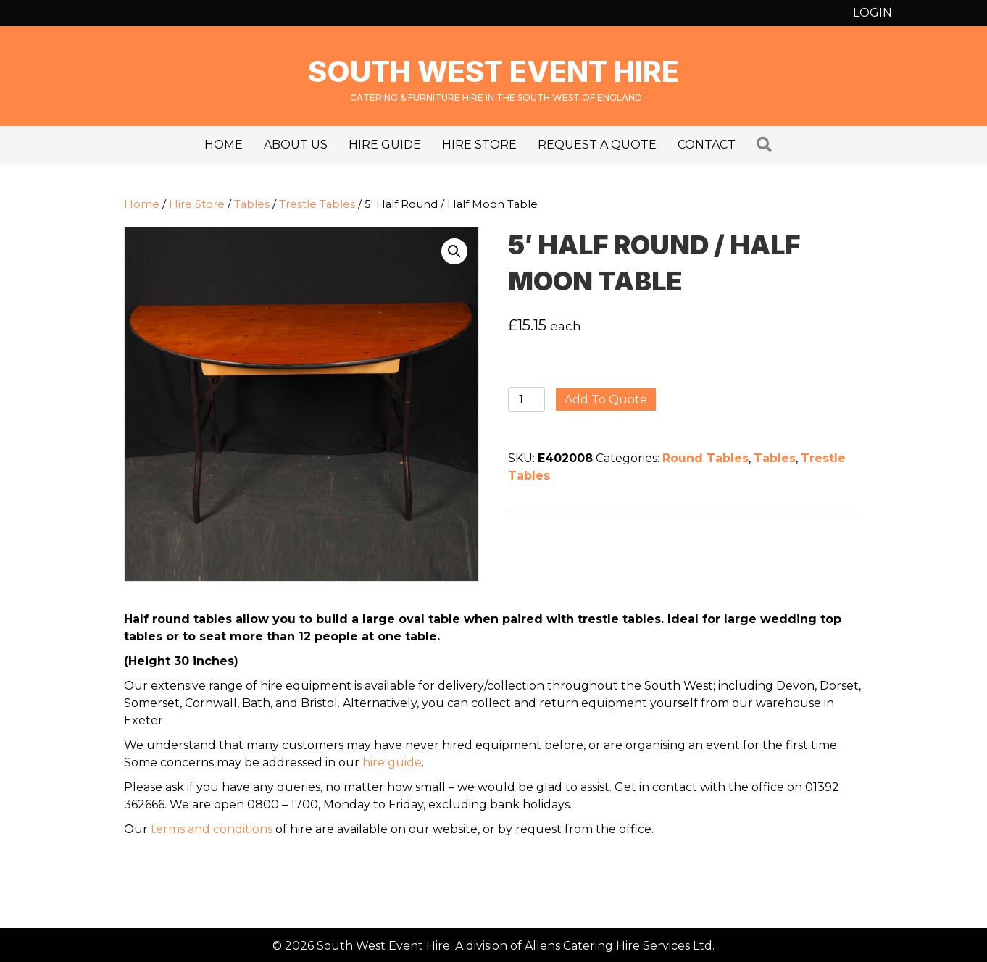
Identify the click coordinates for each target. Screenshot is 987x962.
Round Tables (705, 458)
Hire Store (479, 144)
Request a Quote (597, 144)
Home (223, 144)
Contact (707, 144)
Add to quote (606, 399)
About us (296, 144)
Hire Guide (385, 144)
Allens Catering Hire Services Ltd (618, 946)
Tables (252, 204)
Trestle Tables (317, 204)
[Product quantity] (526, 399)
